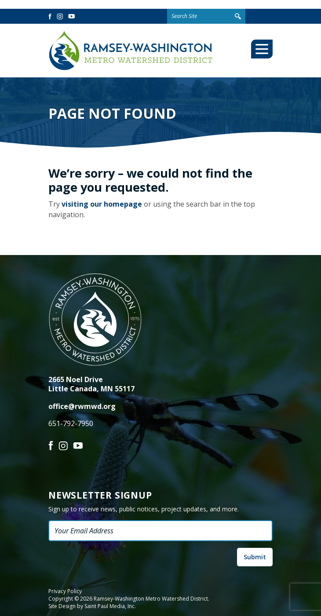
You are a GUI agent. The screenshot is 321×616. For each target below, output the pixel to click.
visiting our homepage (102, 204)
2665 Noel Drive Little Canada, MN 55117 (91, 384)
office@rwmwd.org (82, 406)
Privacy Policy (65, 591)
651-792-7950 (70, 423)
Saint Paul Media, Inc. (110, 606)
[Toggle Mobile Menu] (262, 49)
